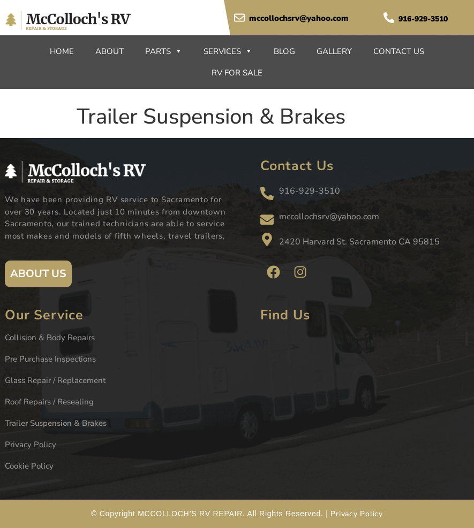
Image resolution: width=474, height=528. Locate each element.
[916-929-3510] (388, 17)
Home (62, 51)
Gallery (334, 51)
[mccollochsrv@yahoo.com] (239, 17)
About (109, 51)
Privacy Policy (30, 444)
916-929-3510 (423, 19)
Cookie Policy (29, 466)
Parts (163, 51)
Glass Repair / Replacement (55, 380)
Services (228, 51)
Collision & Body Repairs (50, 337)
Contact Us (398, 51)
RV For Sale (237, 72)
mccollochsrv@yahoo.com (299, 18)
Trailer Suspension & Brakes (56, 423)
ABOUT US (38, 273)
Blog (284, 51)
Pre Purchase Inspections (50, 359)
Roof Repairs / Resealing (49, 401)
